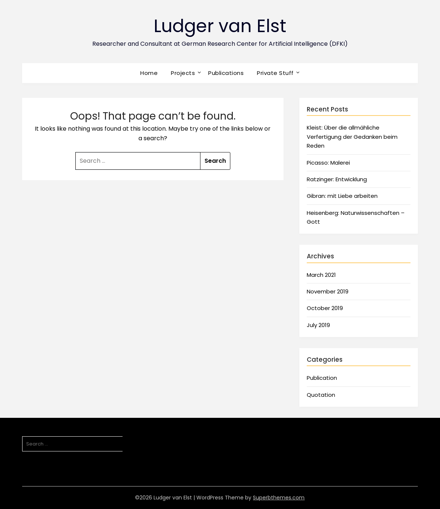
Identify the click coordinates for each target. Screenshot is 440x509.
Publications (226, 73)
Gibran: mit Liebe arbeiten (342, 196)
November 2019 (327, 291)
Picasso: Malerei (328, 162)
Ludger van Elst (220, 26)
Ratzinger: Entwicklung (337, 179)
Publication (322, 378)
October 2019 (325, 308)
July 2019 (318, 325)
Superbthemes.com (279, 497)
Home (149, 73)
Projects (183, 73)
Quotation (321, 395)
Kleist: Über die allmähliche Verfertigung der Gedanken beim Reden (352, 136)
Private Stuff (275, 73)
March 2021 (321, 275)
